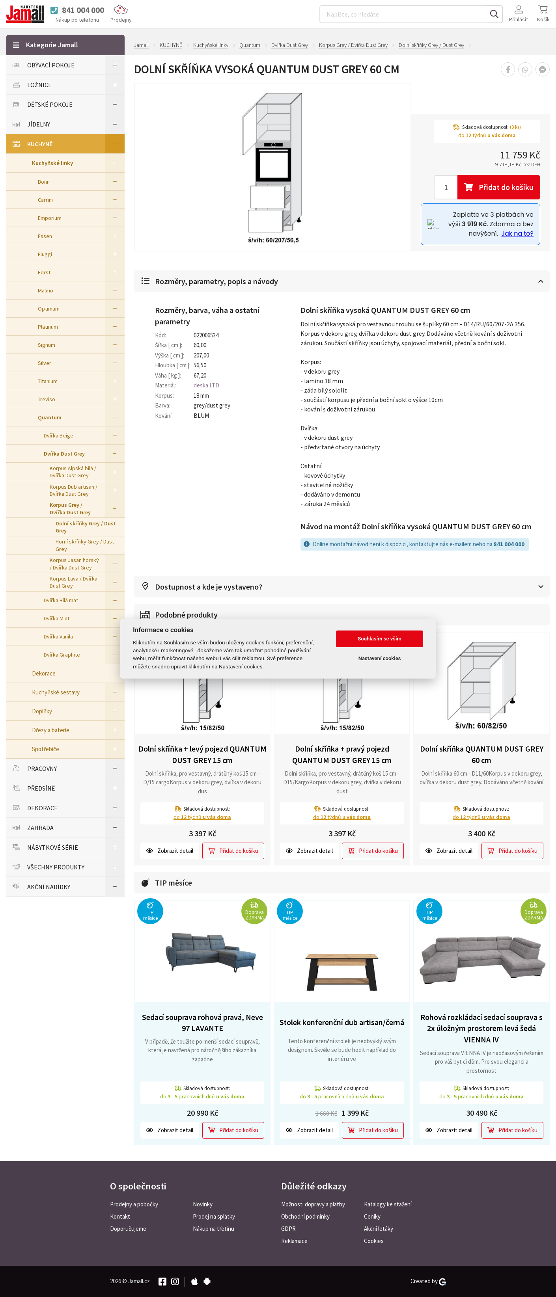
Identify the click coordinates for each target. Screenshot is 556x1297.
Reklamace (294, 1241)
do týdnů (202, 817)
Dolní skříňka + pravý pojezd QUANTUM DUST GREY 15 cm (342, 754)
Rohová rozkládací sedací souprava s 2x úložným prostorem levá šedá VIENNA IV (481, 1028)
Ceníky (372, 1216)
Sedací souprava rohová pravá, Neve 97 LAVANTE (202, 1022)
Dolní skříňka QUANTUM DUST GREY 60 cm (481, 754)
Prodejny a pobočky (134, 1204)
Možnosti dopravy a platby (313, 1204)
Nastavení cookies (379, 658)
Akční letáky (378, 1228)
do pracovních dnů (202, 1096)
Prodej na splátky (214, 1216)
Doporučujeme (128, 1228)
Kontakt (120, 1216)
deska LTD (206, 385)
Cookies (374, 1241)
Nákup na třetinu (213, 1228)
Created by (428, 1281)
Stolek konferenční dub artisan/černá (342, 1022)
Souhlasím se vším (379, 639)
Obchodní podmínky (305, 1216)
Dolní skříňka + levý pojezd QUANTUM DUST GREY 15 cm (202, 754)
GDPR (288, 1228)
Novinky (203, 1204)
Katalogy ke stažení (388, 1204)
